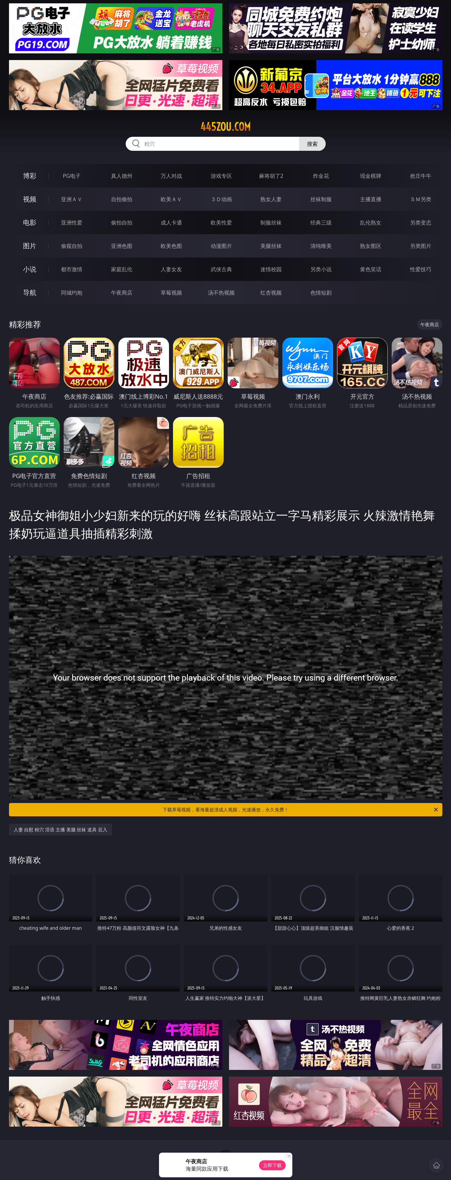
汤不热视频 (221, 292)
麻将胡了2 (271, 175)
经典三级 (321, 222)
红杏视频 (271, 292)
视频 (29, 199)
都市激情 (71, 269)
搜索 (312, 143)
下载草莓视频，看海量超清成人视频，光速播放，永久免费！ (301, 810)
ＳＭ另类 (420, 199)
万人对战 (171, 175)
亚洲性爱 (71, 222)
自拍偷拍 (121, 199)
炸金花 (321, 175)
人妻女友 (171, 269)
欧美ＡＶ (171, 199)
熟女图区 (370, 246)
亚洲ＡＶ (71, 199)
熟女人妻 (271, 199)
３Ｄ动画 (221, 199)
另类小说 (321, 269)
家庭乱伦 (121, 269)
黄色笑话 (370, 269)
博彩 (29, 175)
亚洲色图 (121, 246)
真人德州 (121, 175)
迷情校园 (271, 269)
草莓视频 (171, 292)
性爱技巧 (420, 269)
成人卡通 (171, 222)
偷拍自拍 (121, 222)
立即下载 (272, 1165)
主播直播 (370, 199)
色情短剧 (321, 292)
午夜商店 (121, 292)
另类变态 (420, 222)
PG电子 (72, 175)
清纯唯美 (321, 246)
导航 (29, 292)
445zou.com (225, 126)
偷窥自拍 (71, 246)
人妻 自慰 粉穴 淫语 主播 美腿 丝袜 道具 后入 (60, 829)
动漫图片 (221, 246)
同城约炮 (71, 292)
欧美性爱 (221, 222)
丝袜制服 (321, 199)
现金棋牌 (370, 175)
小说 (29, 269)
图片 (29, 245)
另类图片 (420, 246)
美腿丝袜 (271, 246)
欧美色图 (171, 246)
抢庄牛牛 (420, 175)
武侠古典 (221, 269)
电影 (29, 222)
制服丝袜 (271, 222)
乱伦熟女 (370, 222)
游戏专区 (221, 175)
